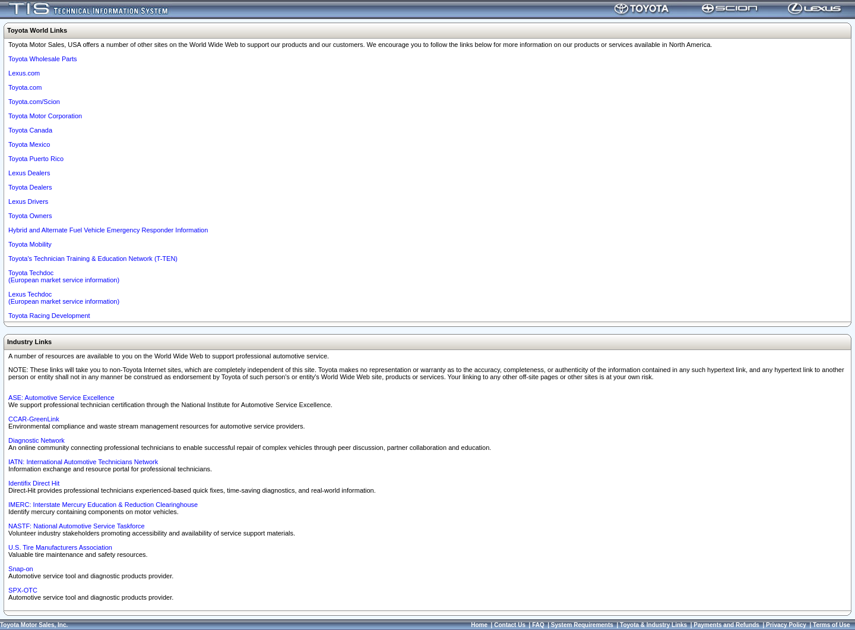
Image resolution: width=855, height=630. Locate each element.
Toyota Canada (30, 130)
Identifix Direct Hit (33, 483)
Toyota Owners (30, 215)
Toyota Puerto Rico (36, 158)
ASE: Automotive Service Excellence (61, 397)
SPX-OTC (22, 590)
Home (479, 625)
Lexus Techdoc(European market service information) (63, 298)
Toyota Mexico (29, 144)
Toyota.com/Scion (34, 101)
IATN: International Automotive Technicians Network (83, 461)
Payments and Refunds (726, 625)
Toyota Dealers (30, 187)
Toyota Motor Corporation (45, 115)
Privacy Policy (786, 625)
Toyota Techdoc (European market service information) (63, 276)
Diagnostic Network (36, 440)
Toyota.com (25, 87)
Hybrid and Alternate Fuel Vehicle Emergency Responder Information (108, 230)
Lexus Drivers (28, 201)
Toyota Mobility (30, 244)
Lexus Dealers (29, 173)
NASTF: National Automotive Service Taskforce (76, 526)
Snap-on (20, 568)
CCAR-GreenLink (33, 419)
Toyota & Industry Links (653, 625)
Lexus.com (24, 73)
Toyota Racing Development (49, 315)
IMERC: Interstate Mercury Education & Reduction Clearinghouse (103, 504)
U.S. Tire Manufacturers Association (60, 547)
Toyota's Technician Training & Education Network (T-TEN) (93, 258)
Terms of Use (831, 625)
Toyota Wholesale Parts (42, 58)
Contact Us (509, 625)
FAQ (538, 625)
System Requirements (582, 625)
